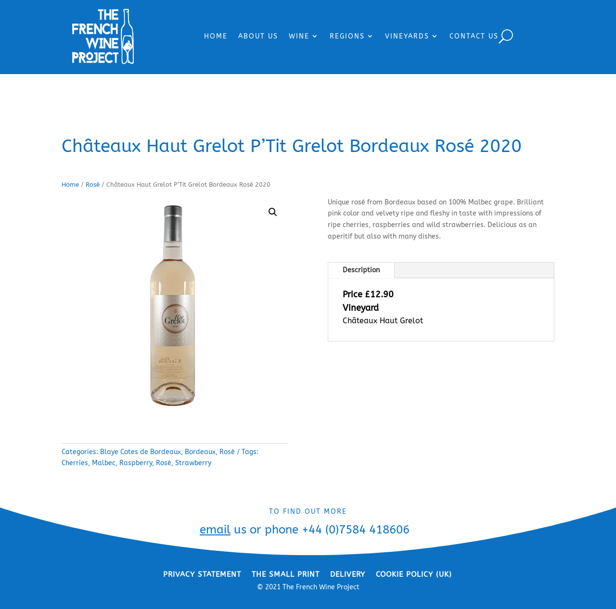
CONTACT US (474, 36)
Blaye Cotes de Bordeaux (140, 452)
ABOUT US (258, 36)
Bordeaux (200, 452)
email (215, 529)
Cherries (75, 463)
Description (361, 270)
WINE (299, 36)
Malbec (104, 463)
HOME (216, 36)
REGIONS (347, 36)
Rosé (93, 184)
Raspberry (135, 463)
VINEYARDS (407, 36)
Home (70, 184)
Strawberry (193, 463)
